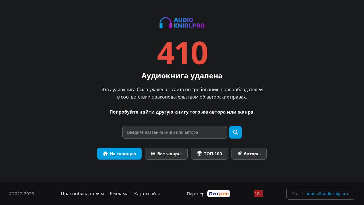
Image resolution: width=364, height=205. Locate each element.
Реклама (119, 194)
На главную (119, 153)
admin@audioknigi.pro (327, 193)
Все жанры (166, 153)
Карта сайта (147, 194)
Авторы (249, 153)
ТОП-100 (209, 153)
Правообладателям (82, 194)
